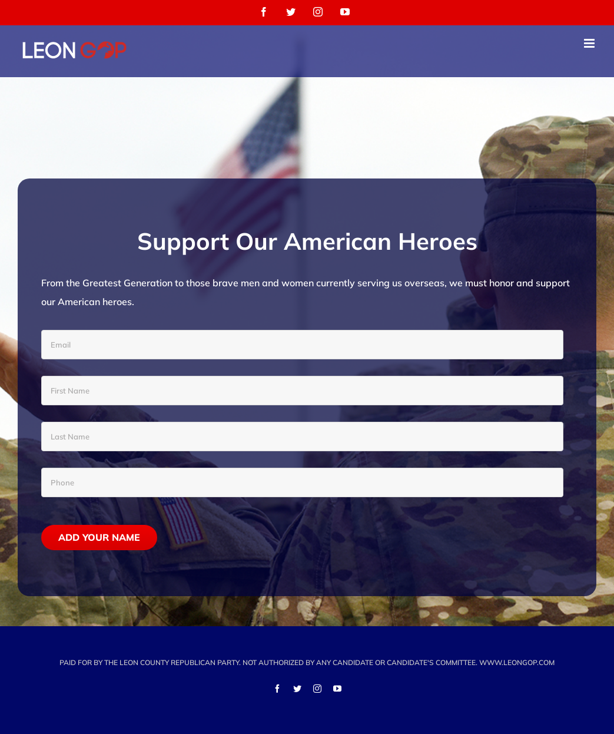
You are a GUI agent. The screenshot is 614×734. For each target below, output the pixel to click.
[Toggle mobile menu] (590, 43)
